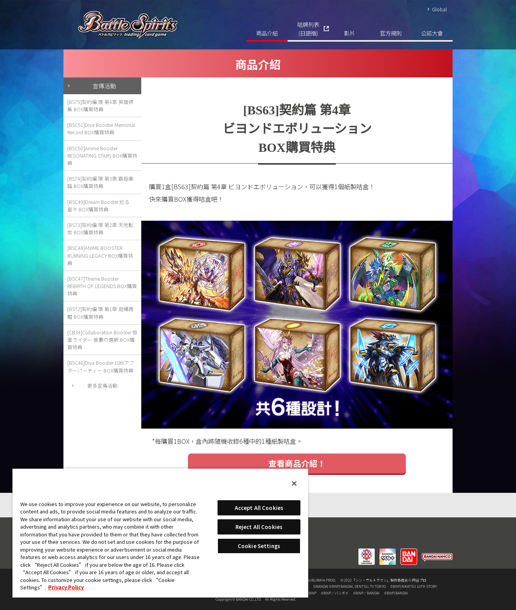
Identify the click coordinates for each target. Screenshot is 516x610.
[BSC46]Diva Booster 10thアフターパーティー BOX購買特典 (100, 366)
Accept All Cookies (259, 508)
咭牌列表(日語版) (308, 28)
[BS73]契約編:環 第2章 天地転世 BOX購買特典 (100, 228)
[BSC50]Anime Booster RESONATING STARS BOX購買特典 (102, 155)
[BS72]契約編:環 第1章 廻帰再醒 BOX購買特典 (100, 312)
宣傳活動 (104, 85)
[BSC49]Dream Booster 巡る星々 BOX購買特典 (98, 205)
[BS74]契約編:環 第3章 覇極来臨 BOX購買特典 (100, 182)
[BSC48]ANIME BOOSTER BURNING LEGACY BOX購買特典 (100, 255)
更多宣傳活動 (102, 385)
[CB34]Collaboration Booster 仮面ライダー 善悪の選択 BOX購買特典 (102, 340)
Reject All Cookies (259, 527)
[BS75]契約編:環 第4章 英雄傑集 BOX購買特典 (100, 105)
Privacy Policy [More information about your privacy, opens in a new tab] (66, 587)
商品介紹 (267, 33)
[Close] (294, 483)
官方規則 (391, 33)
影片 (349, 33)
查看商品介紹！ (297, 463)
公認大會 (432, 33)
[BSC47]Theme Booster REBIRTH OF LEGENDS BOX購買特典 (102, 286)
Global (439, 9)
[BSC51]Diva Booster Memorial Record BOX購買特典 (101, 128)
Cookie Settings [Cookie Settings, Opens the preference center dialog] (259, 546)
